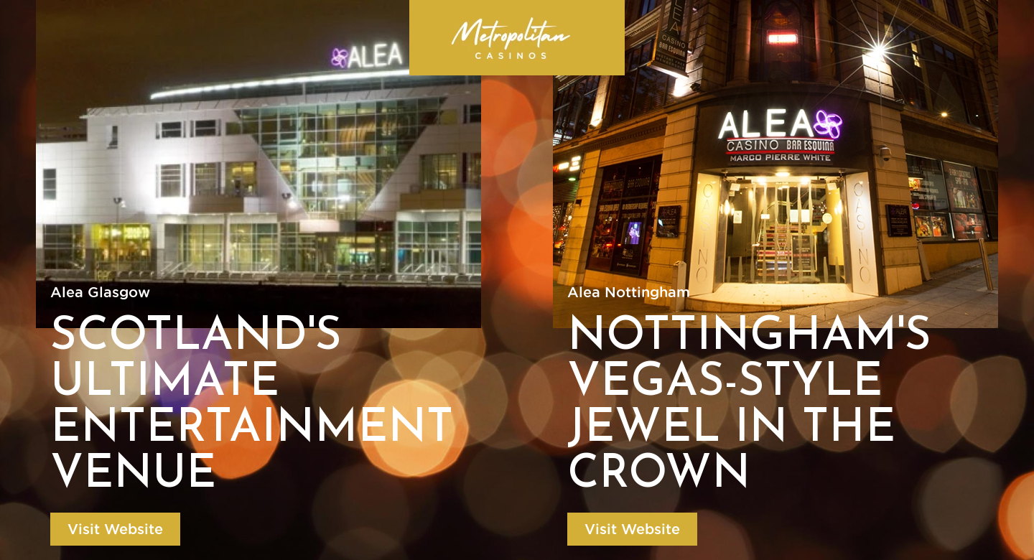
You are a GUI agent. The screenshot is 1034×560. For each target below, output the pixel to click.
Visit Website (115, 529)
